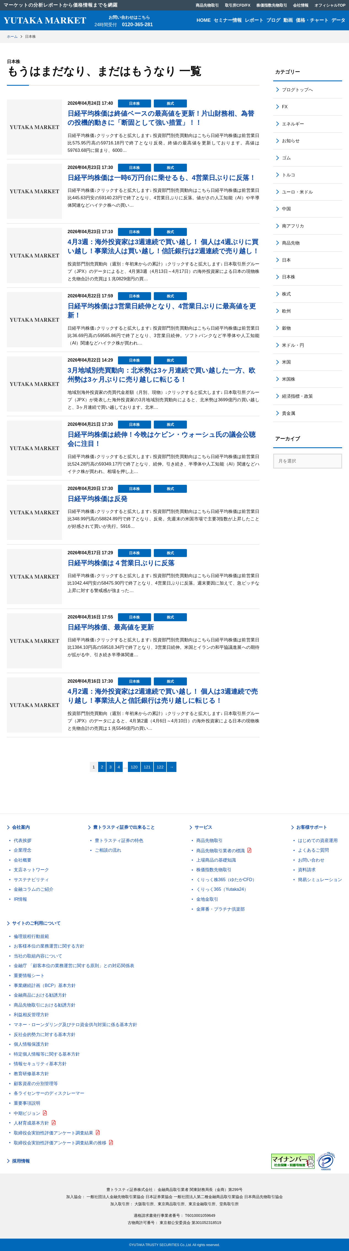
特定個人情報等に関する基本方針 (47, 1054)
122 (160, 767)
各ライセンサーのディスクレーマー (49, 1093)
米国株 (288, 379)
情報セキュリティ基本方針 (40, 1063)
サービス (203, 827)
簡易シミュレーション (320, 879)
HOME (204, 20)
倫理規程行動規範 (31, 936)
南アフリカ (293, 226)
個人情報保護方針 (31, 1044)
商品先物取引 (209, 840)
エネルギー (293, 124)
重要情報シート (29, 975)
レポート (254, 20)
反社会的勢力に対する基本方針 (45, 1034)
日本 (286, 260)
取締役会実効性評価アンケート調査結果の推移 (60, 1142)
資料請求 (307, 869)
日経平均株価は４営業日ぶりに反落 (121, 563)
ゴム (286, 157)
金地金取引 (207, 899)
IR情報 (20, 899)
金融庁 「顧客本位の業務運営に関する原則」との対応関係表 (74, 965)
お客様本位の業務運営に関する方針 (49, 946)
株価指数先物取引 (214, 869)
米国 (286, 362)
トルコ (288, 175)
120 (134, 767)
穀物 (286, 328)
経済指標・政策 (297, 396)
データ (338, 20)
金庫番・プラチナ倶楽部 (220, 909)
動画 (288, 20)
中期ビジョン (27, 1113)
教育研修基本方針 (31, 1073)
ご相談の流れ (108, 850)
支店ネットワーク (31, 869)
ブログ (273, 20)
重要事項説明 (27, 1103)
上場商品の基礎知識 (216, 860)
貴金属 (288, 413)
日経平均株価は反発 (97, 498)
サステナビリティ (31, 879)
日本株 (134, 103)
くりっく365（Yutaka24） (222, 889)
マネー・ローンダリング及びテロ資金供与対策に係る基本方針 (75, 1024)
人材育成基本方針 (31, 1123)
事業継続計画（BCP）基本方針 (45, 985)
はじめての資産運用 (318, 840)
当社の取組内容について (38, 956)
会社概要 (22, 860)
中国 (286, 208)
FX (285, 106)
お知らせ (291, 140)
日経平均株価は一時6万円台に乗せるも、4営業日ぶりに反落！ (162, 177)
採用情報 (21, 1161)
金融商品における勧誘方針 (40, 995)
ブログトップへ (297, 89)
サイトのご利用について (36, 923)
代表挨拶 (22, 840)
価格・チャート (312, 20)
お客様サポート (311, 827)
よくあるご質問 (313, 850)
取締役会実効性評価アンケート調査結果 (53, 1133)
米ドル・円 (293, 345)
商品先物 (291, 243)
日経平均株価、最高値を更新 (111, 627)
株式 (170, 103)
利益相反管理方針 (31, 1014)
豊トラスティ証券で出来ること (124, 827)
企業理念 (22, 850)
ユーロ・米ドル (297, 192)
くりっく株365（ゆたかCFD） (226, 879)
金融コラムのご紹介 (33, 889)
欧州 (286, 311)
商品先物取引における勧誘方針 (45, 1005)
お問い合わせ (311, 860)
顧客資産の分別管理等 (36, 1083)
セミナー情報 (228, 20)
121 (147, 767)
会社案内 (21, 827)
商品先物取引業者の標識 (220, 850)
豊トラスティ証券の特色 (119, 840)
